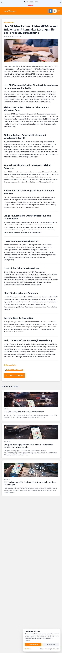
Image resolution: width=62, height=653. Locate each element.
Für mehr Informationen (14, 375)
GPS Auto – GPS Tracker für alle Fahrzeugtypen (24, 412)
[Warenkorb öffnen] (55, 11)
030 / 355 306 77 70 (32, 2)
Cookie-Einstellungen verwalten (49, 649)
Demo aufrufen (11, 365)
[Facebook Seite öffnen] (50, 11)
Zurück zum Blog (9, 22)
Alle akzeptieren (33, 644)
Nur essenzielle (50, 644)
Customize (28, 649)
